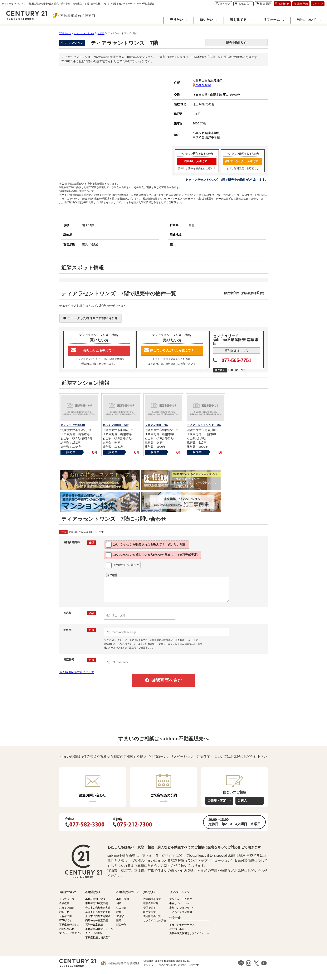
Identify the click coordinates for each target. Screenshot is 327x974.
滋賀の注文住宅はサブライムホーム (189, 933)
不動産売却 (122, 899)
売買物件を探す (152, 899)
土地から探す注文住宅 (181, 925)
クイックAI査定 (94, 933)
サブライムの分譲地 (154, 920)
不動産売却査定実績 (96, 903)
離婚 (118, 920)
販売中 (71, 452)
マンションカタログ (180, 899)
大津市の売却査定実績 (97, 916)
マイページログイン (70, 933)
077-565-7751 (232, 360)
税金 (118, 911)
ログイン (317, 3)
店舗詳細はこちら (236, 350)
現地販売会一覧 (152, 916)
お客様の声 (65, 916)
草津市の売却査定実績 (97, 911)
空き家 (120, 916)
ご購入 (242, 800)
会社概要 (64, 903)
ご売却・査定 (216, 800)
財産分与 (121, 924)
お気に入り (243, 3)
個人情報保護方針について (76, 672)
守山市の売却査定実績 (97, 907)
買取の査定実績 (94, 924)
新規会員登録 (150, 903)
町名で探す (149, 911)
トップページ (66, 899)
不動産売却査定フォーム (99, 929)
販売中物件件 (236, 42)
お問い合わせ (66, 929)
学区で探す (149, 907)
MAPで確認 (202, 85)
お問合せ (282, 3)
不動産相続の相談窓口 (97, 937)
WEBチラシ (65, 920)
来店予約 (301, 3)
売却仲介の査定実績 (96, 920)
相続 (118, 903)
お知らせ (64, 911)
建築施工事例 (176, 929)
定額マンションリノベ (181, 907)
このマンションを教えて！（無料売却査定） (153, 555)
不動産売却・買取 (95, 899)
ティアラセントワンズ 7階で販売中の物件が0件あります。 (228, 179)
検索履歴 (263, 3)
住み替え (121, 907)
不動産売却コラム (69, 924)
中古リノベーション (180, 903)
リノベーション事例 (180, 911)
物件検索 (223, 3)
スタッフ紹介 (66, 907)
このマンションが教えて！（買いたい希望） (147, 545)
